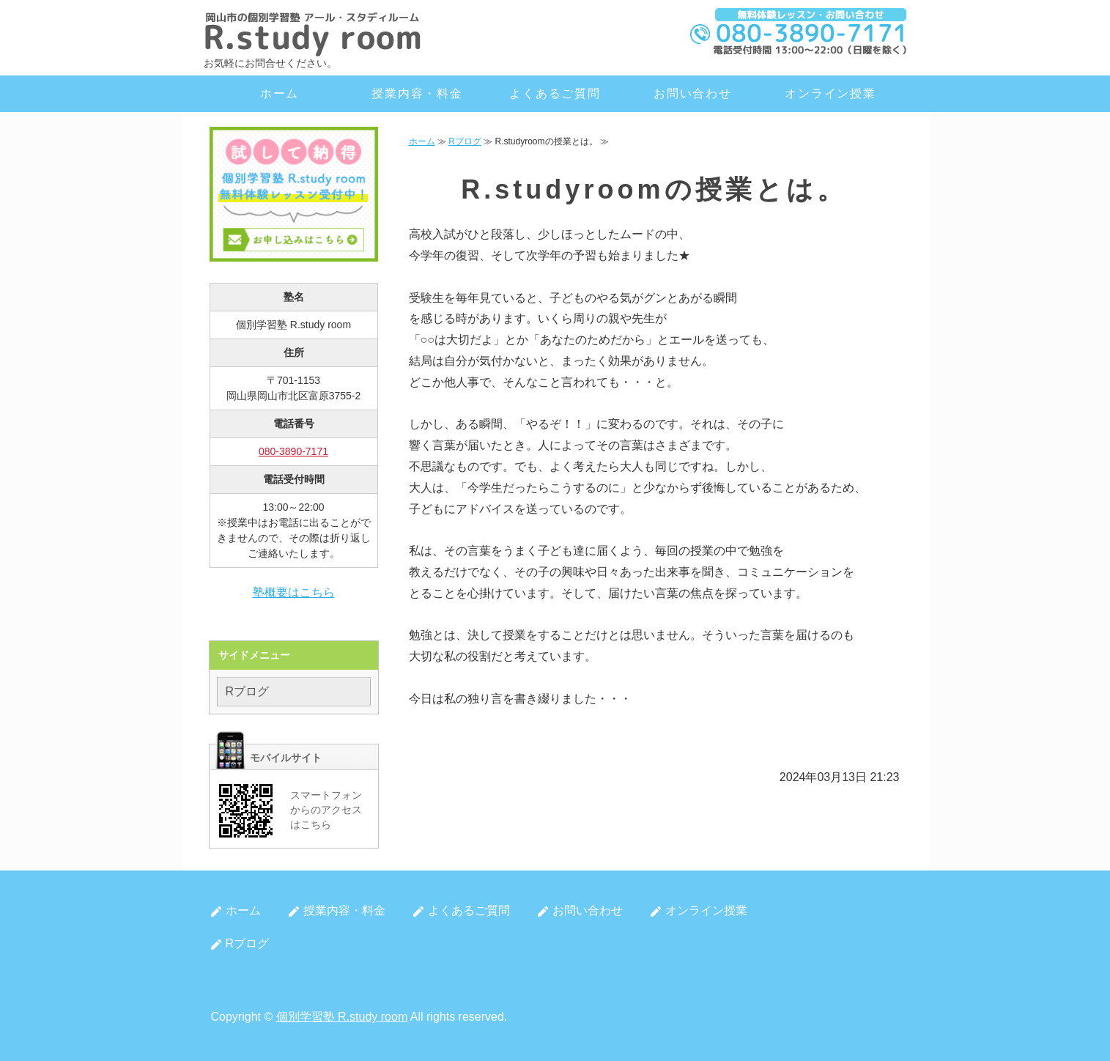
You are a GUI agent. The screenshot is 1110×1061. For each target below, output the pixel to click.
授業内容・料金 (417, 93)
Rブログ (464, 141)
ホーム (280, 93)
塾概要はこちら (294, 592)
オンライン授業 (830, 93)
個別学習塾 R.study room (342, 1016)
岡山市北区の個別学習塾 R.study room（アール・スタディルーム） (313, 33)
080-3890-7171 (293, 451)
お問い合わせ (693, 93)
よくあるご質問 (555, 93)
